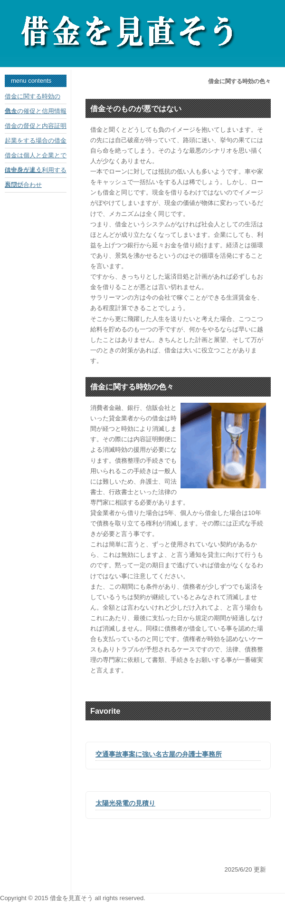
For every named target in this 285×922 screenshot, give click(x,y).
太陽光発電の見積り (125, 803)
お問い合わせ (23, 184)
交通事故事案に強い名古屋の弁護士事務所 (158, 754)
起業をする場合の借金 (35, 140)
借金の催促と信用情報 (35, 111)
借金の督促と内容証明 (35, 125)
